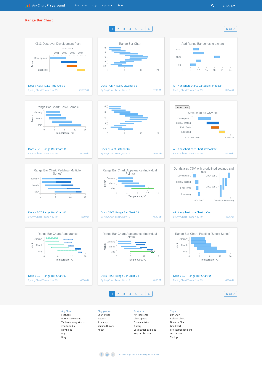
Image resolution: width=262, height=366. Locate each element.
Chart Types (80, 5)
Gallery (137, 326)
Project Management (181, 329)
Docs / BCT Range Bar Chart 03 (120, 212)
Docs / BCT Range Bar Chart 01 (47, 149)
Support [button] (106, 5)
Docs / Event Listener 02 (115, 149)
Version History (106, 326)
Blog (63, 337)
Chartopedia (68, 326)
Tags (94, 5)
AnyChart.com (134, 354)
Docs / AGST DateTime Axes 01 (47, 85)
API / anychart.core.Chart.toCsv (191, 212)
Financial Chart (178, 322)
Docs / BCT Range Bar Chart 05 (192, 275)
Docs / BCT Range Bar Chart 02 (47, 275)
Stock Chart (176, 333)
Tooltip (174, 337)
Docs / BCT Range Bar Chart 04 (120, 275)
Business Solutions (71, 318)
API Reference (141, 314)
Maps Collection (142, 333)
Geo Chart (175, 326)
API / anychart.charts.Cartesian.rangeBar (197, 85)
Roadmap (103, 322)
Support (102, 318)
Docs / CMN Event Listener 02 (119, 85)
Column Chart (177, 318)
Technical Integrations (72, 322)
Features (65, 314)
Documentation (142, 322)
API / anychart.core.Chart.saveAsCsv (194, 149)
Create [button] (228, 5)
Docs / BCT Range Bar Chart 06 (47, 212)
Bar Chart (175, 314)
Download (66, 329)
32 (149, 29)
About (120, 5)
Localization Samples (145, 329)
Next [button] (230, 29)
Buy (63, 333)
